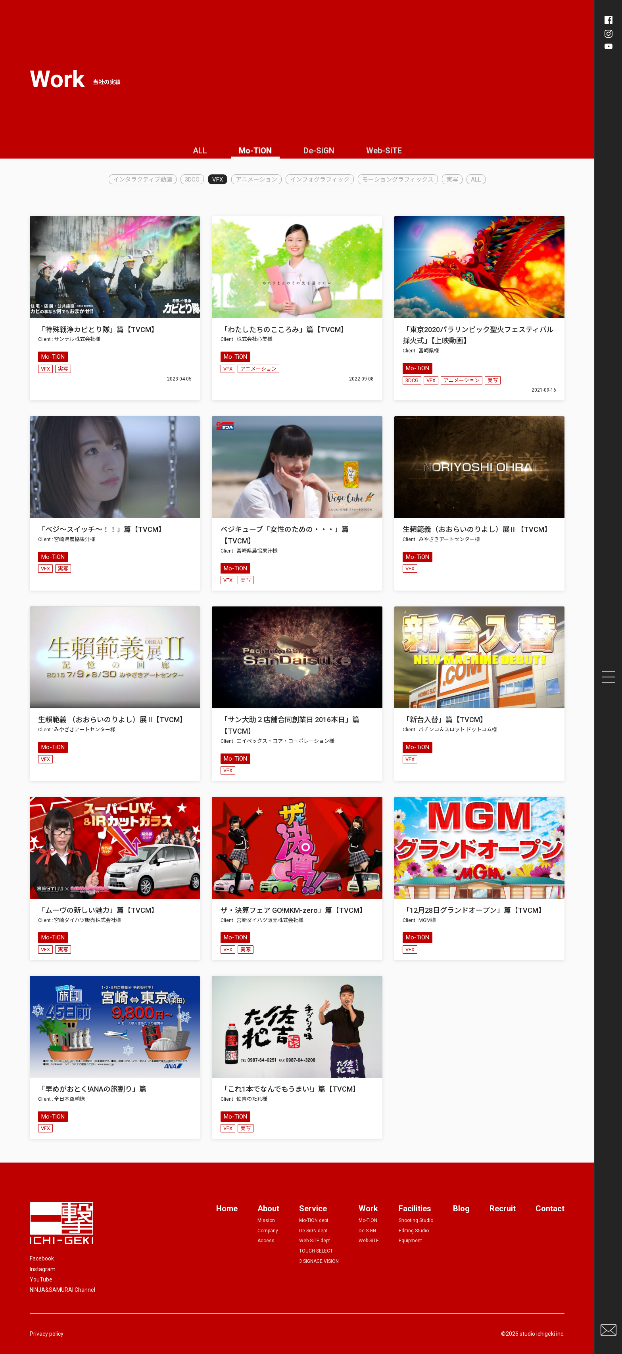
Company (267, 1231)
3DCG (192, 179)
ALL (200, 151)
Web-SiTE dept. (315, 1240)
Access (266, 1240)
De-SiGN (318, 151)
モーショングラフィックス (398, 179)
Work (368, 1208)
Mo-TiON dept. (314, 1220)
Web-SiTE (384, 151)
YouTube (41, 1279)
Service (313, 1208)
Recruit (503, 1208)
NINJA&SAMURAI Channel (62, 1290)
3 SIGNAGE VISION (319, 1261)
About (268, 1208)
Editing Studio (414, 1231)
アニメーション (256, 179)
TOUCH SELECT (316, 1251)
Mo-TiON (255, 151)
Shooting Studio (416, 1220)
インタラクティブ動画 (142, 179)
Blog (461, 1208)
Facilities (415, 1208)
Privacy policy (46, 1334)
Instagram (43, 1269)
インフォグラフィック (319, 179)
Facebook (42, 1258)
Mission (266, 1220)
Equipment (410, 1240)
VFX (217, 179)
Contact (550, 1208)
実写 (452, 179)
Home (227, 1208)
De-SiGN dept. (313, 1231)
